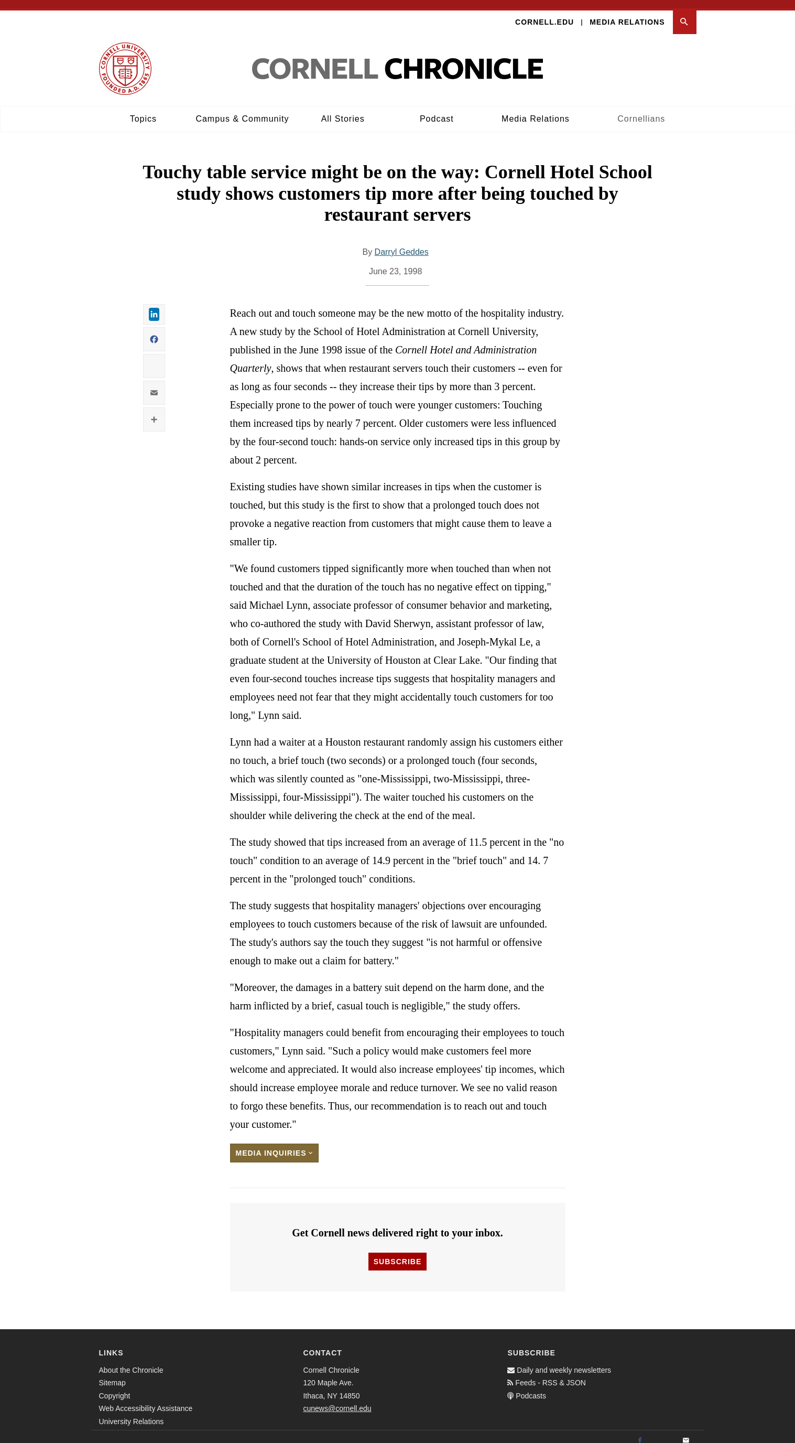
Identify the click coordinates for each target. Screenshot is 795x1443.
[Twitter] (662, 1432)
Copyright (114, 1387)
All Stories (343, 110)
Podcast (437, 110)
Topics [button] (143, 110)
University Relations (131, 1412)
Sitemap (112, 1374)
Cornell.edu (544, 13)
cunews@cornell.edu (337, 1400)
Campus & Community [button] (242, 110)
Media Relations (627, 13)
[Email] (686, 1432)
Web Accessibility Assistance (146, 1400)
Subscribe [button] (397, 1252)
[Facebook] (639, 1432)
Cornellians (641, 110)
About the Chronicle (131, 1361)
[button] (684, 14)
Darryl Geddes (402, 243)
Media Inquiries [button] (274, 1144)
